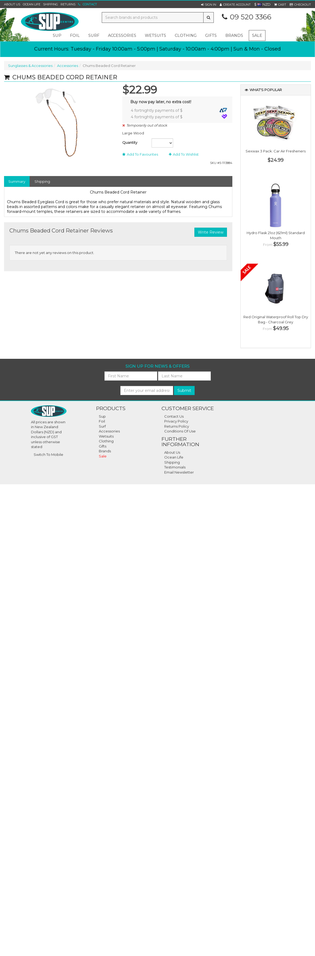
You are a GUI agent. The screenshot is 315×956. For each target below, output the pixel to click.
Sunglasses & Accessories (30, 65)
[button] (209, 4)
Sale (257, 35)
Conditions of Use (180, 431)
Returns (68, 4)
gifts (211, 35)
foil (75, 35)
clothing (186, 35)
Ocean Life (31, 4)
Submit (184, 390)
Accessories (67, 65)
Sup (102, 416)
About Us (12, 4)
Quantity (129, 142)
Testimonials (175, 467)
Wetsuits (106, 436)
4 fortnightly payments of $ (179, 110)
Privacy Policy (176, 421)
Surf (102, 426)
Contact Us (174, 416)
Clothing (106, 441)
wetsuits (155, 35)
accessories (122, 35)
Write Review (210, 232)
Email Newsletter (179, 472)
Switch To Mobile (48, 454)
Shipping (50, 4)
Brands (234, 35)
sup (57, 35)
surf (93, 35)
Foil (102, 421)
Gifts (102, 446)
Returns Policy (176, 426)
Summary (16, 181)
